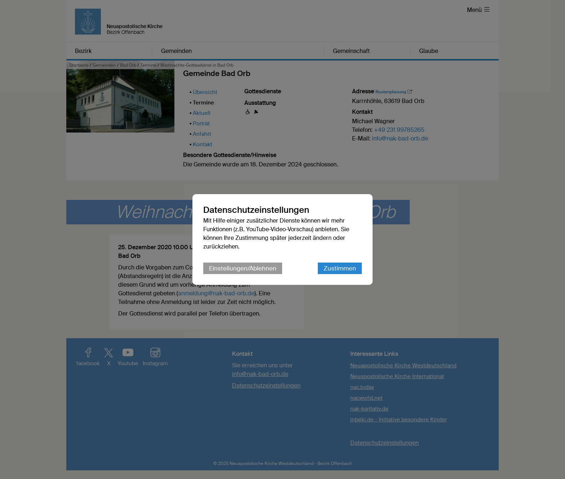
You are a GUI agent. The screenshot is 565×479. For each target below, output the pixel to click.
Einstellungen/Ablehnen (242, 268)
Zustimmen (340, 268)
